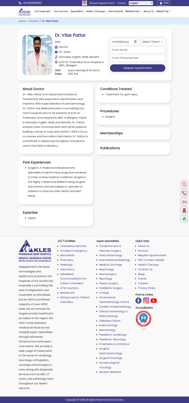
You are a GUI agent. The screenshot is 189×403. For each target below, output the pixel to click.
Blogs (141, 274)
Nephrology (106, 269)
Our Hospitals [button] (41, 11)
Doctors (33, 21)
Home (22, 21)
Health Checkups (96, 11)
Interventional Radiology (114, 260)
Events (142, 278)
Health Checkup (148, 265)
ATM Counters (69, 288)
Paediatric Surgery (111, 288)
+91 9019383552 (30, 3)
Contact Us (145, 269)
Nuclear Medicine (110, 372)
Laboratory (67, 269)
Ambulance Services (73, 246)
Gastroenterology (110, 255)
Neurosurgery (108, 274)
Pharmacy (67, 260)
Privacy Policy (147, 288)
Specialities (77, 11)
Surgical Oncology (110, 358)
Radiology (66, 265)
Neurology (105, 278)
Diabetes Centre (110, 321)
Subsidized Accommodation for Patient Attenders (73, 278)
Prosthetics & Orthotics (114, 344)
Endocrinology (108, 325)
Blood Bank (67, 255)
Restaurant (67, 293)
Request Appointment (138, 68)
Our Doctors (61, 11)
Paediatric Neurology (112, 339)
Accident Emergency (73, 251)
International (115, 11)
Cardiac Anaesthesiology (115, 307)
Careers (143, 283)
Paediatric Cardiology (113, 335)
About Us (148, 11)
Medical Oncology (110, 265)
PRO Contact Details (151, 260)
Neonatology (107, 330)
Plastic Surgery (108, 283)
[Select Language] (141, 3)
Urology (104, 293)
